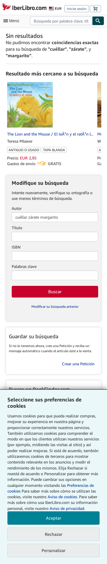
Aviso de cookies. (63, 496)
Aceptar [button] (53, 517)
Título (17, 227)
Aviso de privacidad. (67, 508)
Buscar (55, 291)
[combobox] (61, 21)
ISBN (16, 247)
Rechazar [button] (53, 534)
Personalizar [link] (54, 550)
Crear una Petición (78, 363)
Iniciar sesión (76, 9)
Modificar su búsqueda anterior (54, 306)
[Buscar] (98, 21)
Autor (17, 208)
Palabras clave (24, 266)
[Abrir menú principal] (12, 21)
